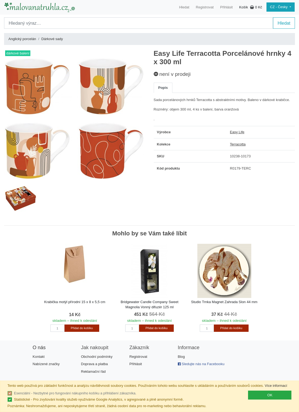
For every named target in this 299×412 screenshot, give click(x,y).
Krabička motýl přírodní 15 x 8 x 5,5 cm (74, 302)
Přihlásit (226, 7)
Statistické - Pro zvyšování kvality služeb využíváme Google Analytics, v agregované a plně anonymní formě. (99, 399)
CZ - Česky (279, 7)
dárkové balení (17, 53)
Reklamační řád (93, 371)
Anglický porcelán (22, 39)
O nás (39, 347)
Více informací (276, 386)
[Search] (138, 23)
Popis (163, 88)
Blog (181, 357)
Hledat (184, 7)
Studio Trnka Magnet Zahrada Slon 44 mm (224, 302)
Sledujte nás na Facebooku (201, 364)
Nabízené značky (46, 364)
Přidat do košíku (82, 328)
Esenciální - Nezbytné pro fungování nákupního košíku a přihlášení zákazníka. (75, 393)
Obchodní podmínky (96, 357)
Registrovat (205, 7)
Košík (250, 7)
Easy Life (237, 132)
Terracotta (238, 144)
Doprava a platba (94, 364)
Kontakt (38, 357)
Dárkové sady (52, 39)
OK (269, 395)
